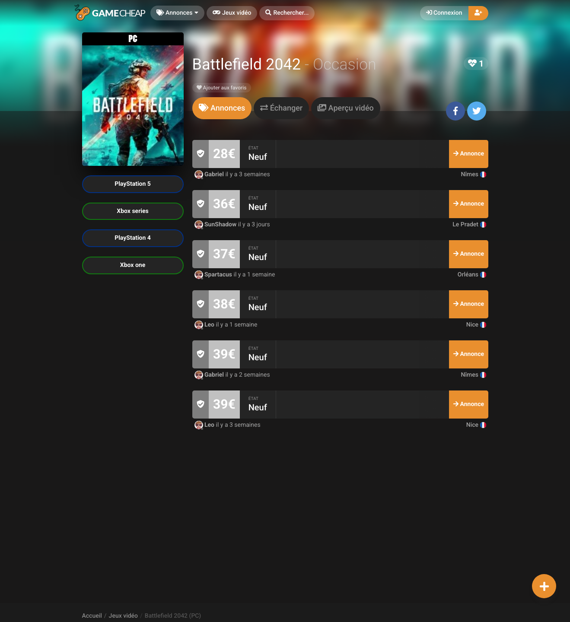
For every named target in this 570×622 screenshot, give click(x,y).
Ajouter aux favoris (222, 88)
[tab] (222, 108)
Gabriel (210, 174)
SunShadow (216, 224)
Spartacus (214, 274)
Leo (205, 324)
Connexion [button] (444, 13)
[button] (287, 13)
